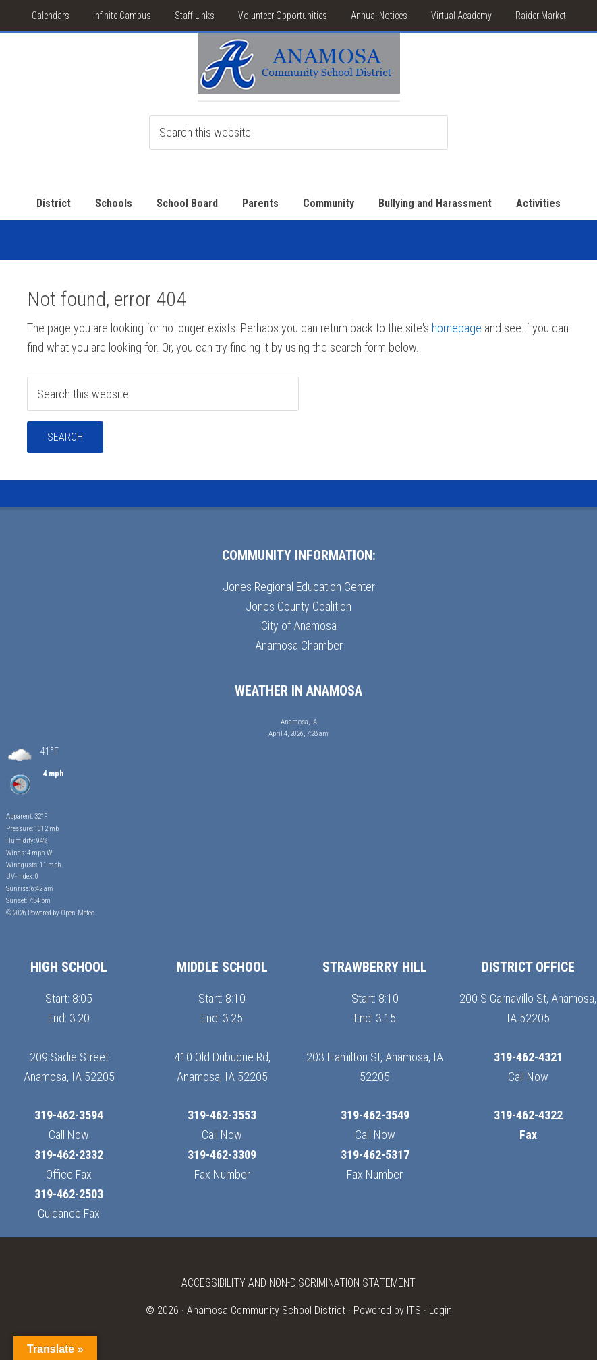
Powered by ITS (387, 1310)
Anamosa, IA (299, 722)
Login (440, 1310)
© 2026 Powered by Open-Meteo (50, 912)
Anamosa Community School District (266, 1310)
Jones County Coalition (298, 606)
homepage (457, 328)
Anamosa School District (299, 66)
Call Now (69, 1134)
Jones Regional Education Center (299, 587)
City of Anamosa (299, 626)
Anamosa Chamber (299, 645)
